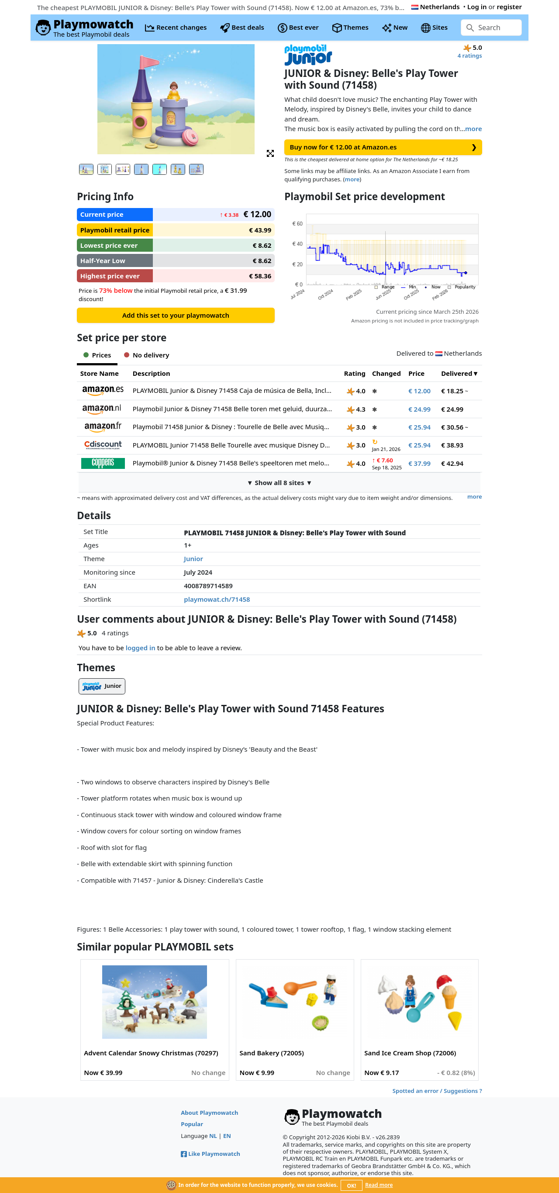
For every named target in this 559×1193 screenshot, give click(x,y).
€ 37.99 (419, 463)
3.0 (356, 427)
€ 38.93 (452, 444)
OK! (351, 1186)
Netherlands (435, 6)
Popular (192, 1124)
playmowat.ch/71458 (217, 599)
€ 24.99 (419, 409)
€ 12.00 (419, 390)
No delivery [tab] (146, 354)
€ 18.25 (452, 390)
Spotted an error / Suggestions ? (437, 1091)
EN (227, 1136)
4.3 (356, 409)
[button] (270, 153)
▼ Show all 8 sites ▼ (280, 482)
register (509, 6)
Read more (379, 1185)
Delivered (456, 373)
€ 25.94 (419, 427)
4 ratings (470, 55)
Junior (193, 558)
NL (213, 1136)
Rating (355, 373)
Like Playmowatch (210, 1154)
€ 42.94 (452, 463)
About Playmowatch (209, 1113)
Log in (477, 6)
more (473, 128)
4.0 (356, 390)
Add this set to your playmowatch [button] (175, 315)
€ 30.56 (452, 427)
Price (416, 373)
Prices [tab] (97, 354)
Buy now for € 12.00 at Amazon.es (383, 147)
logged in (140, 647)
